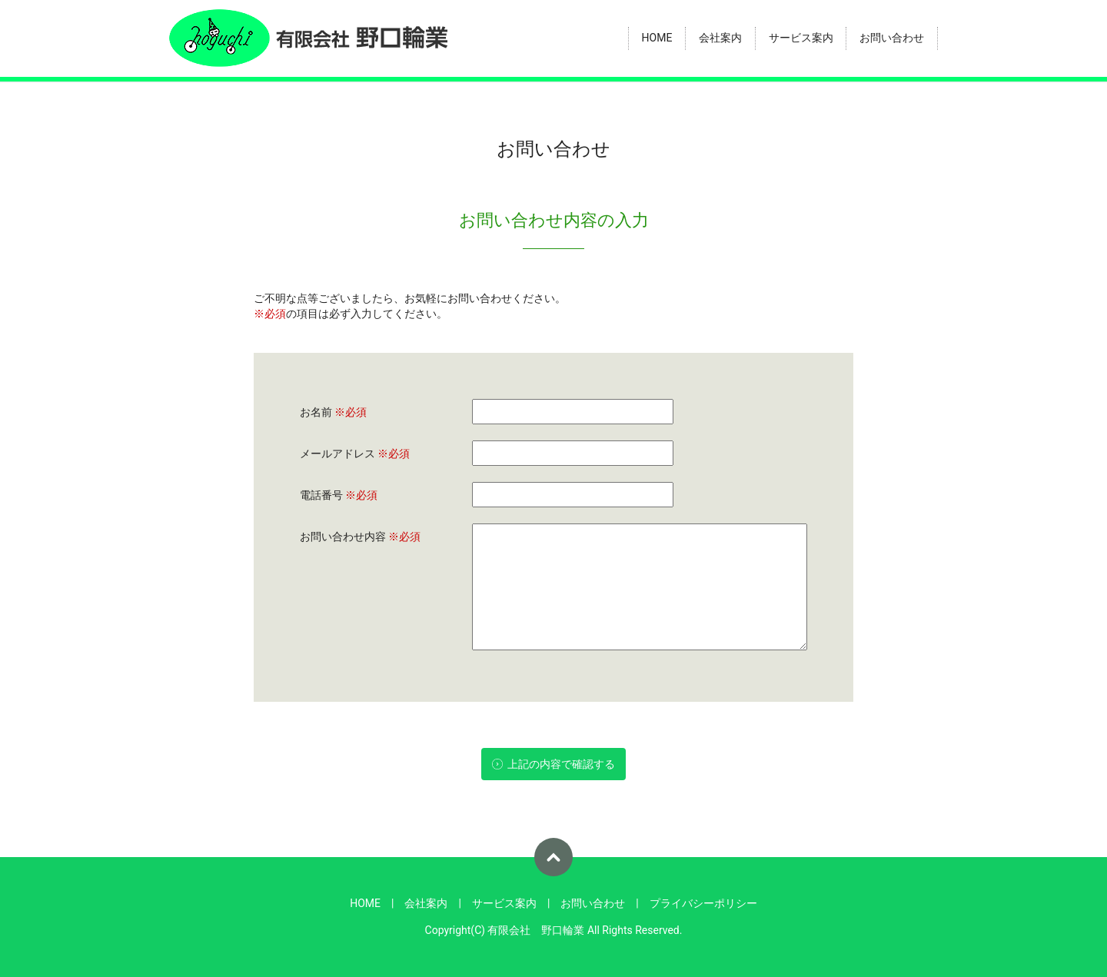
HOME (657, 38)
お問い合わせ (891, 38)
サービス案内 (801, 38)
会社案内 (720, 38)
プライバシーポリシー (703, 903)
